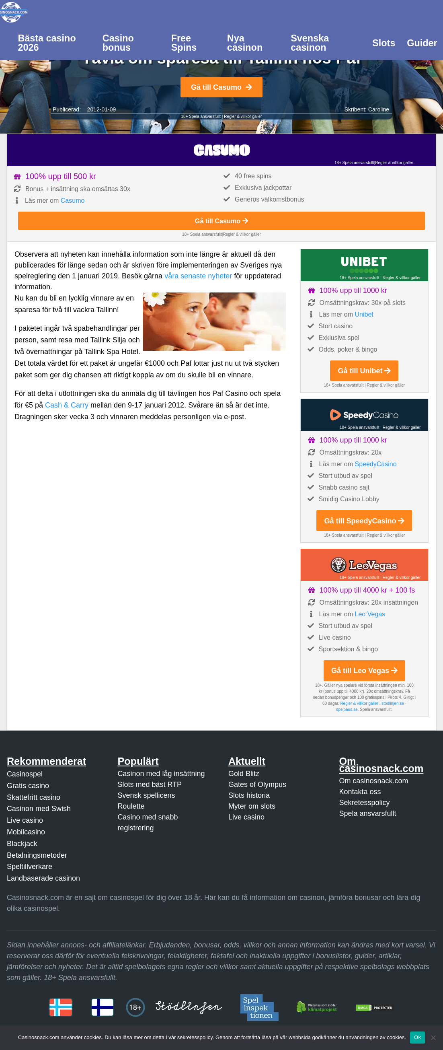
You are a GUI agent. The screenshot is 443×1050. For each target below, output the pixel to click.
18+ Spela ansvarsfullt (201, 116)
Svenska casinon (310, 43)
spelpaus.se (346, 709)
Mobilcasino (26, 832)
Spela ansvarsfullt (367, 813)
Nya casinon (245, 43)
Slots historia (249, 795)
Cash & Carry (66, 405)
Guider (422, 43)
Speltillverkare (29, 867)
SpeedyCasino (376, 464)
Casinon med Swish (39, 809)
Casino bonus (118, 43)
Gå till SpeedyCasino (364, 521)
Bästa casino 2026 (47, 43)
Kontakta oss (360, 792)
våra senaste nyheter (198, 276)
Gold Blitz (243, 774)
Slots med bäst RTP (149, 784)
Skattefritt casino (33, 797)
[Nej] (433, 1038)
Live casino (25, 820)
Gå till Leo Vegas (364, 671)
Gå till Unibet (364, 371)
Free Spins (184, 43)
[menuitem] (54, 42)
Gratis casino (28, 786)
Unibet (364, 314)
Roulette (130, 806)
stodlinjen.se (392, 703)
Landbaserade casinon (43, 878)
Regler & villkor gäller (243, 116)
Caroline (378, 109)
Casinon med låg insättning (161, 774)
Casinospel (25, 774)
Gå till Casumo (221, 87)
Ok (417, 1037)
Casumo (73, 200)
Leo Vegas (370, 614)
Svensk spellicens (146, 795)
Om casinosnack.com (373, 781)
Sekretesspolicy (364, 803)
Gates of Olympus (257, 784)
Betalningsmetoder (37, 855)
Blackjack (22, 844)
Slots (383, 43)
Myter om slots (251, 806)
